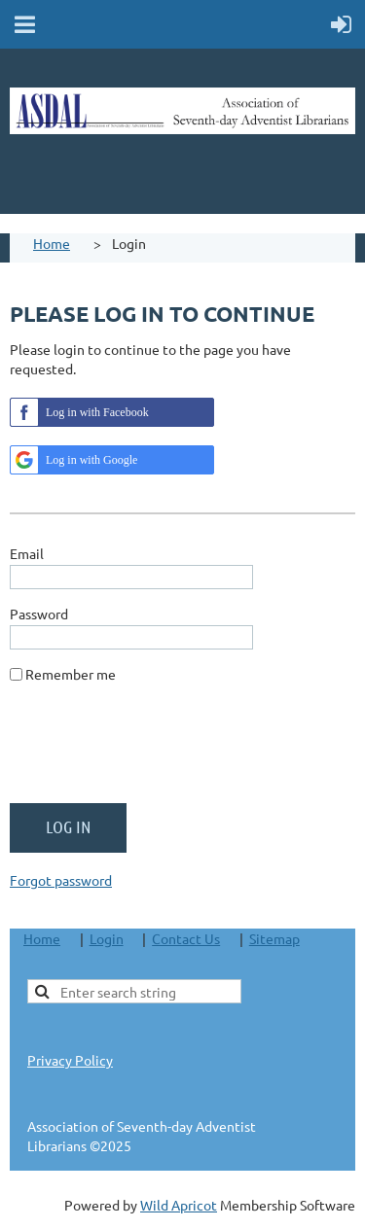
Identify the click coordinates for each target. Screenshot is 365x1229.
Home (51, 243)
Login (107, 938)
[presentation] (158, 751)
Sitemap (274, 938)
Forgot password (61, 880)
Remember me (70, 674)
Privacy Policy (70, 1060)
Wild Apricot (178, 1204)
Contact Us (186, 938)
